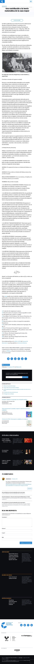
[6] (2, 328)
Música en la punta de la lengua (9, 385)
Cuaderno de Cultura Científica (11, 660)
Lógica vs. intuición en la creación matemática (6, 462)
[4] (2, 321)
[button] (8, 358)
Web (3, 537)
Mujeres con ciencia (7, 575)
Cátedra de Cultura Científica (11, 657)
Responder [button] (29, 488)
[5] (2, 324)
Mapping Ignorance (6, 598)
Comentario (4, 517)
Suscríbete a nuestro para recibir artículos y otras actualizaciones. (17, 374)
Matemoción (4, 6)
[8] (2, 336)
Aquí (6, 296)
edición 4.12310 (17, 341)
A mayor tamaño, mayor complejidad (6, 440)
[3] (2, 316)
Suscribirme (25, 377)
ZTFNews (8, 351)
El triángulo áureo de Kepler (9, 393)
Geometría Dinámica (22, 343)
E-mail (3, 532)
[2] (2, 312)
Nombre (4, 528)
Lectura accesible (17, 20)
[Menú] (31, 1)
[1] (2, 311)
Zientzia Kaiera (5, 552)
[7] (2, 333)
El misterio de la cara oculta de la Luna (11, 392)
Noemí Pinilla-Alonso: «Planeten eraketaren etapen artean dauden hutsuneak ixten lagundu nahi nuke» (13, 556)
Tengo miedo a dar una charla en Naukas (11, 387)
